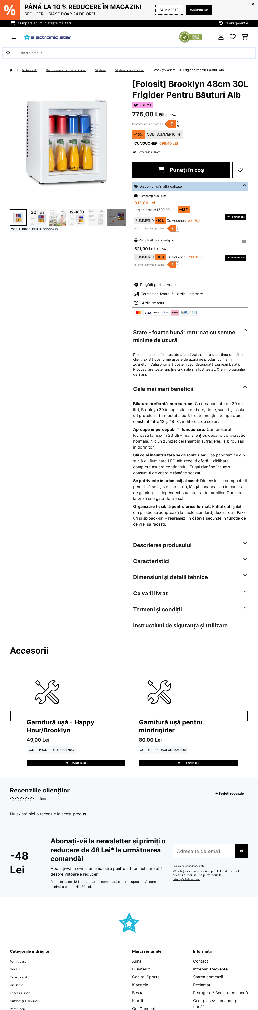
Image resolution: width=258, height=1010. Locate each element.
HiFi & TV (18, 999)
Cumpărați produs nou (157, 201)
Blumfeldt (141, 983)
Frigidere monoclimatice (153, 70)
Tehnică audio (23, 991)
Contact (200, 975)
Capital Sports (145, 991)
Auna (136, 975)
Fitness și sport (24, 1007)
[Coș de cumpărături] (244, 36)
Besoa (137, 1007)
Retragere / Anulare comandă (220, 1007)
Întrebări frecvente (210, 983)
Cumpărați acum (194, 10)
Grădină (17, 983)
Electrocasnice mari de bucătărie (76, 70)
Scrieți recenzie (224, 808)
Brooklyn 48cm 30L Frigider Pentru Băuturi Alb (45, 76)
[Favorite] (233, 36)
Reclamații (202, 999)
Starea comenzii (208, 991)
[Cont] (221, 36)
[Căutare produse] (129, 53)
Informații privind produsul (147, 129)
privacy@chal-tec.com (188, 894)
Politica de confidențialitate (191, 881)
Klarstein (140, 999)
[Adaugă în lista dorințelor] (240, 176)
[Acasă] (16, 70)
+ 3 (117, 223)
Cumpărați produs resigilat (160, 246)
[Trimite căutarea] (8, 53)
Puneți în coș (181, 176)
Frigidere (118, 70)
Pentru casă (32, 70)
